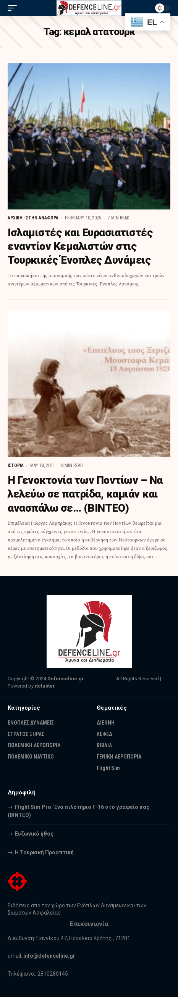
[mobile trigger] (14, 8)
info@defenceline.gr (49, 956)
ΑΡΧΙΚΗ (15, 218)
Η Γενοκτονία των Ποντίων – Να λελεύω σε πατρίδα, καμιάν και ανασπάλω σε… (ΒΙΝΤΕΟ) (85, 494)
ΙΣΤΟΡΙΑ (16, 465)
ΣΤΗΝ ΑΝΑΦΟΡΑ (42, 218)
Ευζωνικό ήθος (34, 834)
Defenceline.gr (65, 678)
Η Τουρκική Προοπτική (44, 852)
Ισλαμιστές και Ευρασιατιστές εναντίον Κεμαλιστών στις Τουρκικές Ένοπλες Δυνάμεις (80, 246)
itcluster (45, 686)
